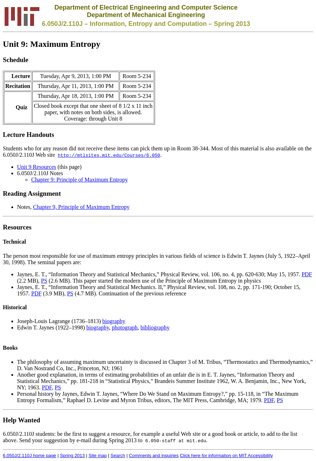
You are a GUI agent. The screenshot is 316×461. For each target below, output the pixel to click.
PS (44, 281)
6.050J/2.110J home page (29, 455)
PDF (306, 274)
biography (113, 321)
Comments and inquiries (153, 455)
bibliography (155, 327)
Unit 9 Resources (36, 167)
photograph (125, 327)
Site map (98, 455)
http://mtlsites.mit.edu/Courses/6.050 (109, 155)
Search (118, 455)
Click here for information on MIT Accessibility (226, 455)
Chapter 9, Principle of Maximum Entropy (81, 207)
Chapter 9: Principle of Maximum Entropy (79, 180)
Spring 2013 (72, 455)
